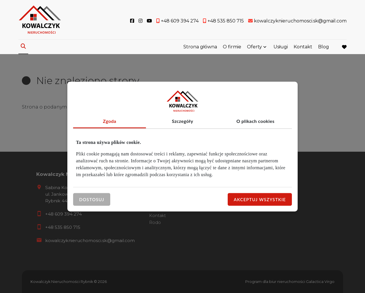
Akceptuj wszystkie (260, 199)
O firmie (232, 47)
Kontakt (303, 47)
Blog (323, 47)
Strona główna (200, 47)
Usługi (280, 47)
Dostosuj (91, 199)
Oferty (254, 47)
